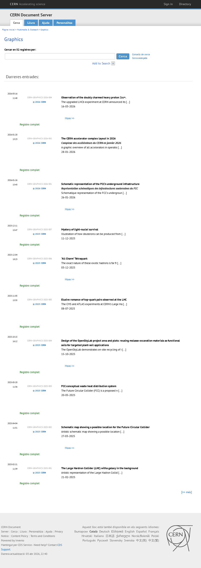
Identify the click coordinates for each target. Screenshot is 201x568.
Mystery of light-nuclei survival (79, 229)
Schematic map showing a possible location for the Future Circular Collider (105, 427)
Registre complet (29, 124)
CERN (27, 4)
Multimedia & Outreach (27, 29)
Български (81, 531)
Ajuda (45, 23)
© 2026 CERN (39, 102)
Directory (185, 4)
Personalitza (64, 23)
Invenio (19, 540)
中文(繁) (153, 540)
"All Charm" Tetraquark (74, 258)
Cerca (16, 23)
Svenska (129, 540)
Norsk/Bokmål (141, 536)
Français (153, 531)
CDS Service (25, 545)
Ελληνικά (117, 531)
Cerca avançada (139, 58)
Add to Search (101, 63)
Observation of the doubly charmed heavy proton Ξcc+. (93, 97)
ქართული (123, 536)
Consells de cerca (141, 54)
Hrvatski (87, 536)
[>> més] (186, 492)
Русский (102, 540)
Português (89, 540)
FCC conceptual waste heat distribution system (88, 386)
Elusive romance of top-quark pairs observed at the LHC (94, 299)
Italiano (99, 536)
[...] (128, 102)
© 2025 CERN (39, 234)
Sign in (168, 4)
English (130, 531)
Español (141, 531)
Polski (155, 536)
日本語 (110, 536)
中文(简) (141, 540)
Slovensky (116, 540)
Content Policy (19, 536)
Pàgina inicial (8, 29)
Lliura (31, 23)
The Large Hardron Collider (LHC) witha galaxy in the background (99, 468)
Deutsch (104, 531)
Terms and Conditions (43, 536)
